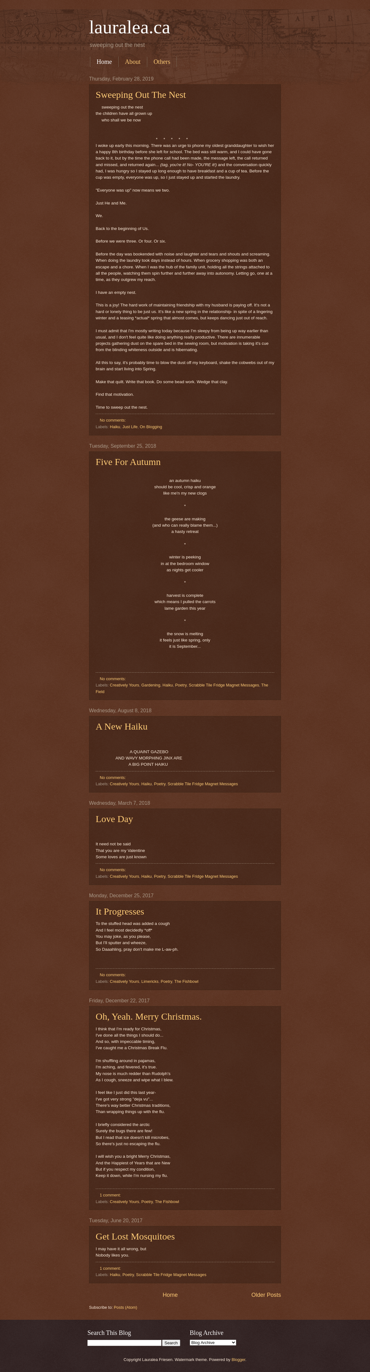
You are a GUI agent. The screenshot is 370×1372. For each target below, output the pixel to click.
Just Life (129, 426)
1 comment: (111, 1195)
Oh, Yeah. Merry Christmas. (149, 1016)
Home (104, 61)
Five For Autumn (128, 461)
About (133, 61)
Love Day (114, 819)
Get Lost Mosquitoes (135, 1236)
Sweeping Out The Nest (141, 94)
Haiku (115, 426)
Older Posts (266, 1295)
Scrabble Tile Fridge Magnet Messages (224, 685)
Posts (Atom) (125, 1307)
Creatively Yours (124, 685)
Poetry (181, 685)
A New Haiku (122, 726)
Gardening (150, 685)
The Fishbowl (186, 981)
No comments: (113, 420)
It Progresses (120, 911)
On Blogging (151, 426)
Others (162, 61)
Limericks (149, 981)
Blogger (238, 1359)
